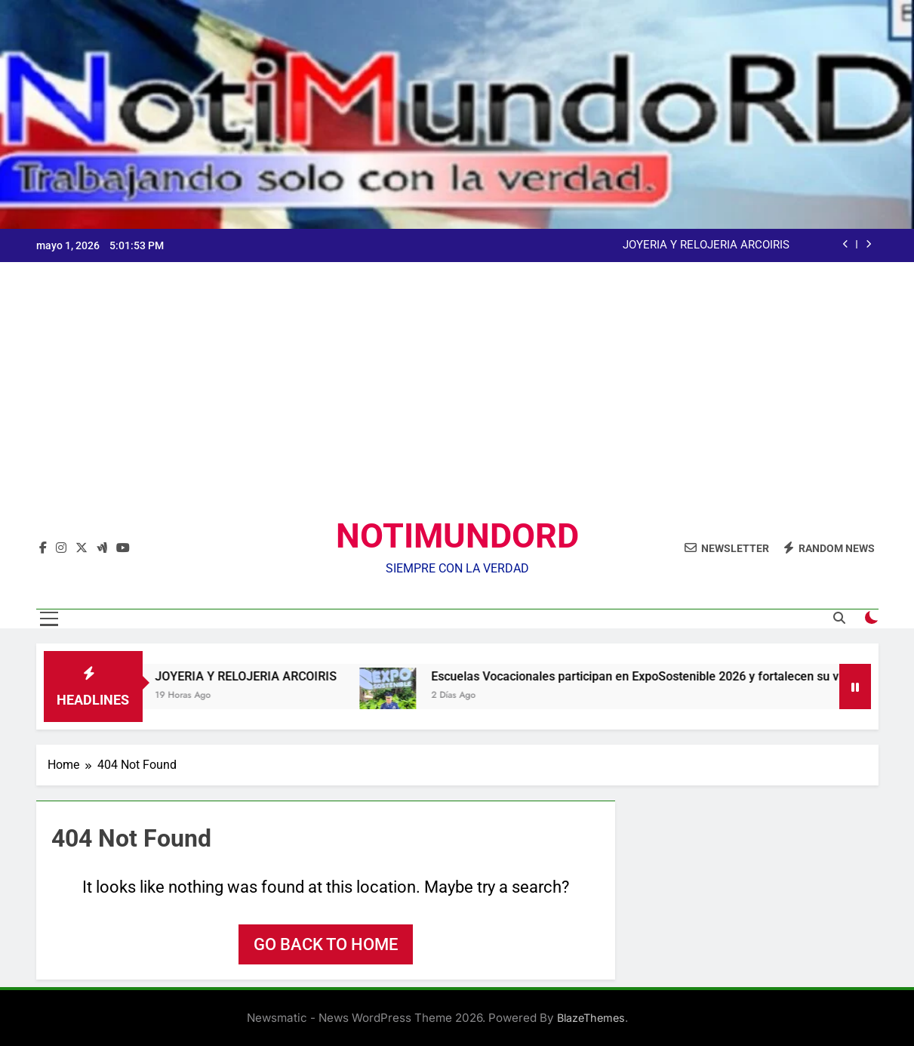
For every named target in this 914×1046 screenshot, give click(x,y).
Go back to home (326, 944)
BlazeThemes (591, 1017)
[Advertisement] (457, 402)
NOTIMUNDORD (457, 536)
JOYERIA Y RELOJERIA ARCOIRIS (706, 245)
